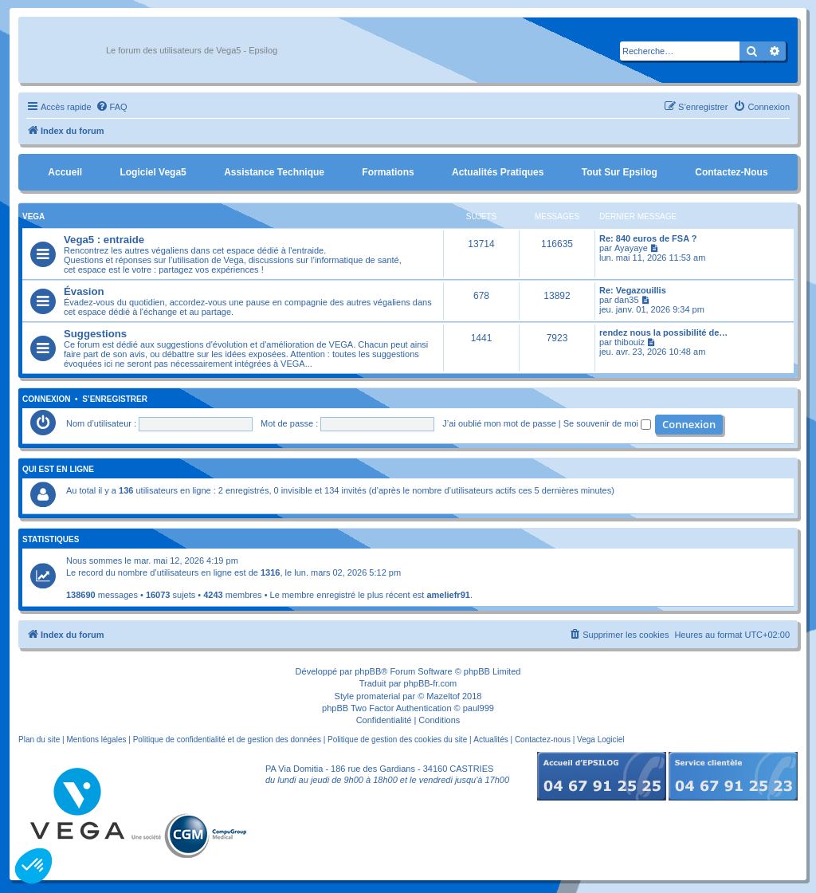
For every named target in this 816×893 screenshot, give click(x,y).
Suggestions (95, 334)
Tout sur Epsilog (619, 172)
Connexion (46, 399)
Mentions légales (96, 739)
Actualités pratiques (497, 172)
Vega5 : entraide (104, 240)
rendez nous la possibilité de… (663, 332)
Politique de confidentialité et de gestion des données (227, 739)
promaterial (378, 696)
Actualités (490, 739)
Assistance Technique (274, 172)
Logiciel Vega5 (153, 172)
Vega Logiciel (601, 739)
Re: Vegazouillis (632, 290)
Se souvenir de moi (607, 423)
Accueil (65, 172)
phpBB (368, 671)
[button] (33, 866)
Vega (33, 216)
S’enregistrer (114, 399)
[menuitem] (112, 106)
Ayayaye (631, 248)
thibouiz (629, 342)
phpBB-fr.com (430, 683)
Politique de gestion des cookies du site (397, 739)
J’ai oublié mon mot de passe (498, 423)
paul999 (478, 708)
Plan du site (39, 739)
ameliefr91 (447, 595)
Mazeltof (443, 696)
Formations (388, 172)
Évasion (84, 291)
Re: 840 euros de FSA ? (647, 238)
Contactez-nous (731, 172)
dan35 (626, 300)
